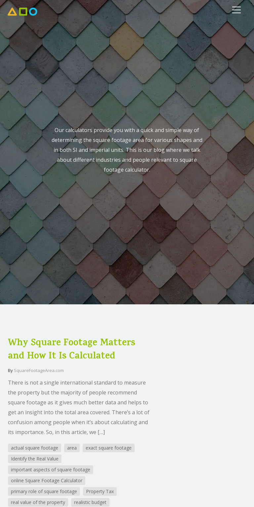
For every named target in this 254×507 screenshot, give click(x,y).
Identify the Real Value (35, 459)
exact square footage (109, 448)
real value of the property (38, 502)
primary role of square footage (44, 491)
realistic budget (90, 502)
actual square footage (34, 448)
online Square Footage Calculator (46, 480)
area (72, 448)
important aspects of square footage (50, 469)
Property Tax (100, 491)
